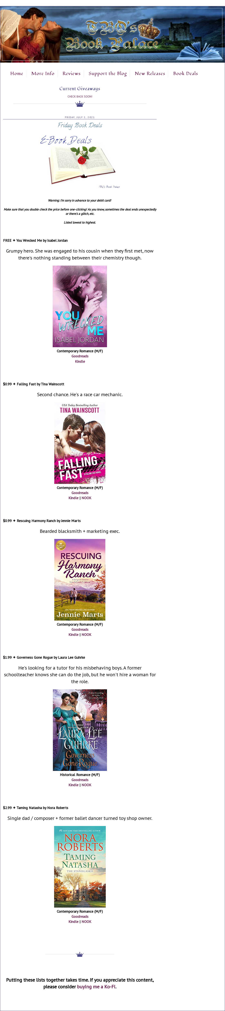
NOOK (86, 498)
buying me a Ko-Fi (96, 986)
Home (16, 73)
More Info (43, 73)
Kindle (80, 361)
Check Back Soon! (80, 96)
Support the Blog (108, 73)
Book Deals (185, 73)
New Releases (150, 73)
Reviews (71, 73)
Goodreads (79, 356)
